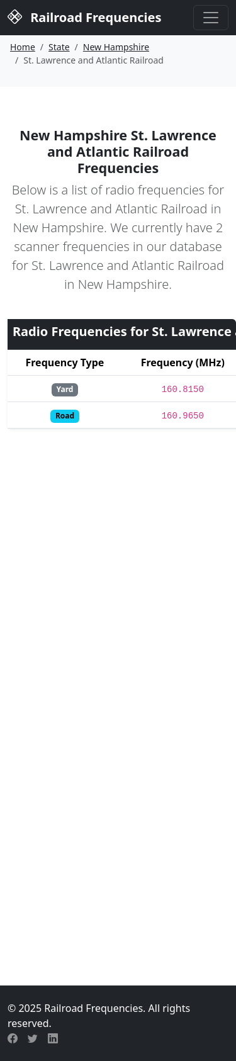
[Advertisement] (118, 831)
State (59, 47)
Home (22, 47)
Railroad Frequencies (84, 16)
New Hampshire (116, 47)
